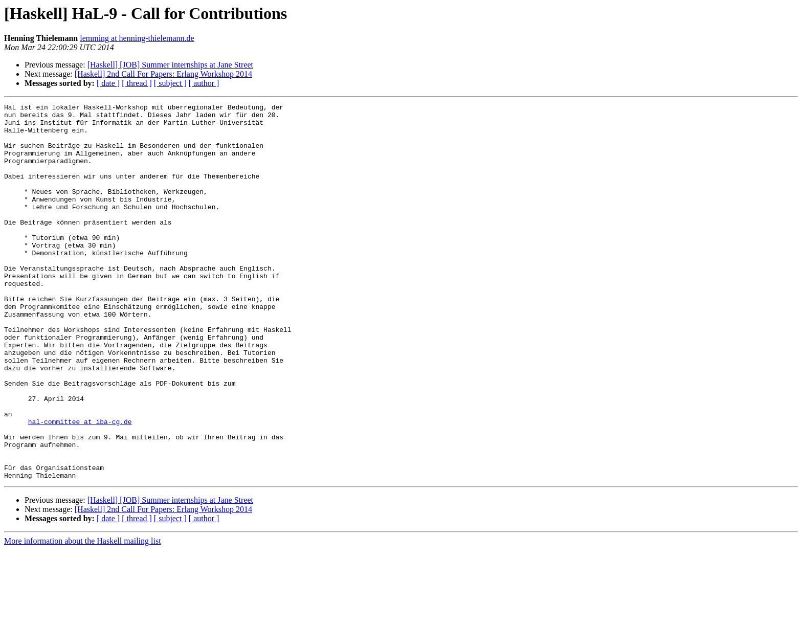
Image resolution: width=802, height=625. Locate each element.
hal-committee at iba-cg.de (80, 485)
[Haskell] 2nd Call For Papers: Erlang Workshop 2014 (163, 74)
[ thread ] (137, 83)
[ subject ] (170, 83)
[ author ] (204, 83)
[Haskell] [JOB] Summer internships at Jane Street (170, 64)
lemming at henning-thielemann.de (137, 38)
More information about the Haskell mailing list (82, 616)
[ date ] (108, 83)
